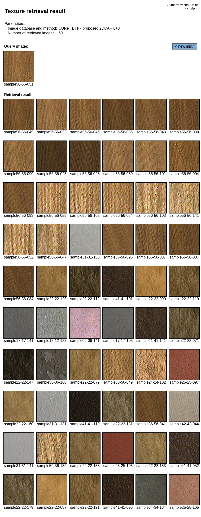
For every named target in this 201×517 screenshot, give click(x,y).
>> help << (191, 8)
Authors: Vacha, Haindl (183, 5)
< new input (184, 46)
